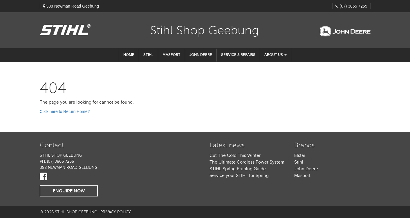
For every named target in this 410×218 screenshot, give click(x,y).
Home (128, 54)
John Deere (200, 54)
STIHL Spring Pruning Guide (237, 169)
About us (275, 54)
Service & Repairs (238, 54)
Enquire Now (69, 191)
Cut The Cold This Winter (235, 155)
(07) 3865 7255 (353, 6)
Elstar (299, 155)
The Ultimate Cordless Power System (246, 162)
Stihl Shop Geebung (204, 30)
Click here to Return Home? (65, 111)
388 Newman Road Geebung (72, 6)
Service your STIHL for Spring (239, 175)
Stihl (298, 162)
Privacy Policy (115, 212)
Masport (171, 54)
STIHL (148, 54)
